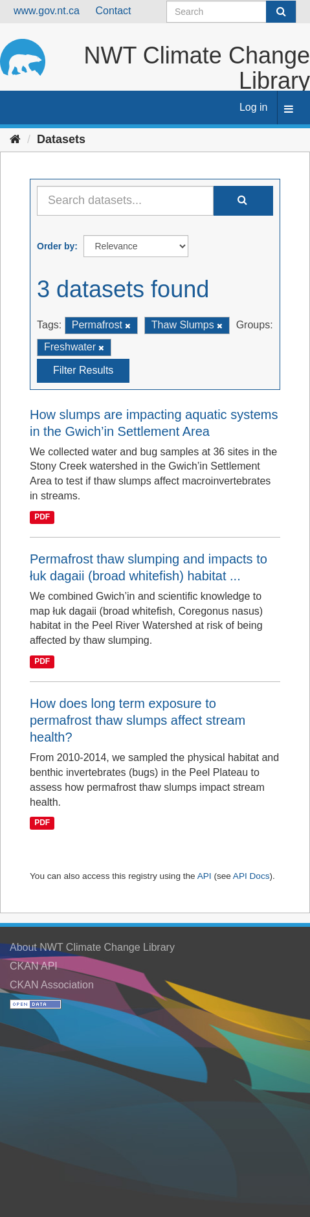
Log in (253, 107)
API (204, 876)
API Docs (251, 876)
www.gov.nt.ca (47, 10)
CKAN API (34, 966)
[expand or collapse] (288, 110)
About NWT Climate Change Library (92, 947)
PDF (42, 516)
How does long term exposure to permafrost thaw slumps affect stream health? (137, 720)
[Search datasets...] (125, 201)
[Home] (15, 139)
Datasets (61, 139)
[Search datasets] (231, 12)
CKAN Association (52, 984)
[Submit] (281, 12)
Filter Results (83, 370)
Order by (55, 246)
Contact (113, 10)
